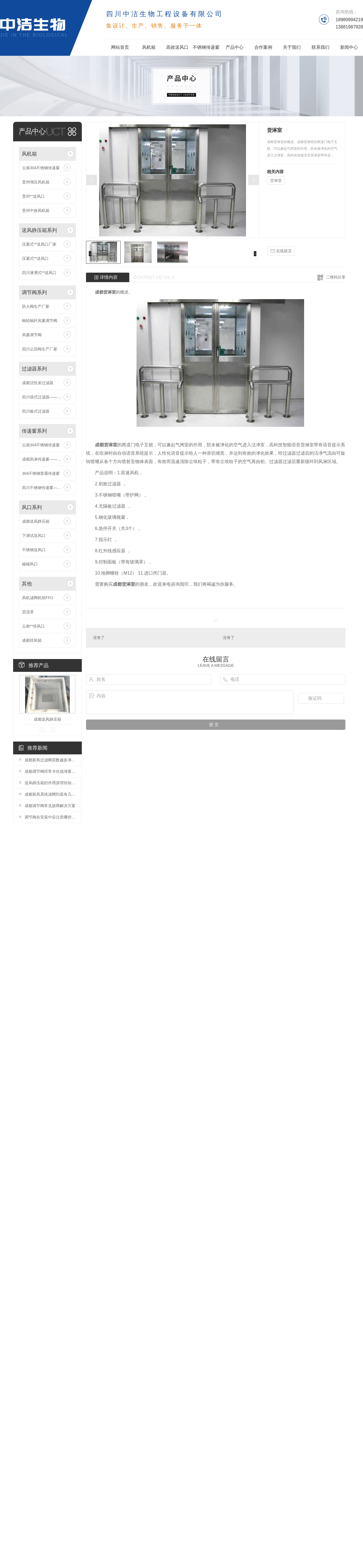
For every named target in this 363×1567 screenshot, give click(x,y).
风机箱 (149, 47)
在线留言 (281, 251)
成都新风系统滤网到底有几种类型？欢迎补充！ (50, 794)
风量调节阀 (32, 335)
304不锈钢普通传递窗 (41, 473)
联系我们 (320, 47)
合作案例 (263, 47)
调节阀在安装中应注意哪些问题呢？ (50, 817)
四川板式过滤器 (35, 411)
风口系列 (32, 507)
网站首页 (120, 47)
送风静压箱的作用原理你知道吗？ (50, 783)
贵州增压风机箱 (35, 182)
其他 (27, 584)
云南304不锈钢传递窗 (41, 168)
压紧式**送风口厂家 (39, 244)
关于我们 (292, 47)
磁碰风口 (30, 564)
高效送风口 (177, 47)
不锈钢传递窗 (206, 47)
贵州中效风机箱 (35, 210)
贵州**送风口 (33, 196)
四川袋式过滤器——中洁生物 (47, 397)
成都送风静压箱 (35, 521)
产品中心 (234, 47)
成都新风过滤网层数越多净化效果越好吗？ (50, 760)
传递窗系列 (34, 431)
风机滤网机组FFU (37, 597)
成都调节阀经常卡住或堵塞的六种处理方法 (50, 771)
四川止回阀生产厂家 (39, 349)
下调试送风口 (34, 535)
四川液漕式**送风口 (39, 272)
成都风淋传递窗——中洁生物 (47, 459)
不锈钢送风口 (34, 550)
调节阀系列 (34, 292)
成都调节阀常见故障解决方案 (50, 805)
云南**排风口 (33, 626)
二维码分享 (335, 277)
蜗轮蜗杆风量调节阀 (39, 320)
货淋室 (276, 180)
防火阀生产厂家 (35, 306)
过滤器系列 (34, 369)
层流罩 (28, 612)
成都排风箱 (32, 640)
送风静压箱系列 (39, 230)
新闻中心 (349, 47)
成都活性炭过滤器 (37, 383)
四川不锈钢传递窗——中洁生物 (47, 487)
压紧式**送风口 (35, 258)
